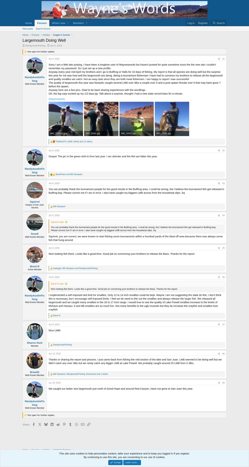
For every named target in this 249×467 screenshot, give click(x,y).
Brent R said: (57, 283)
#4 (223, 215)
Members (78, 23)
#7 (223, 324)
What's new (58, 23)
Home (28, 23)
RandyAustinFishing (35, 45)
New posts (27, 28)
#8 (223, 353)
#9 (223, 383)
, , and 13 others (74, 141)
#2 (223, 150)
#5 (223, 248)
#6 (223, 277)
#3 (223, 183)
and (69, 174)
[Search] (219, 23)
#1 (223, 59)
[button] (68, 23)
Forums (42, 23)
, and (75, 268)
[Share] (219, 59)
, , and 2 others (80, 374)
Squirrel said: (57, 222)
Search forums (43, 28)
